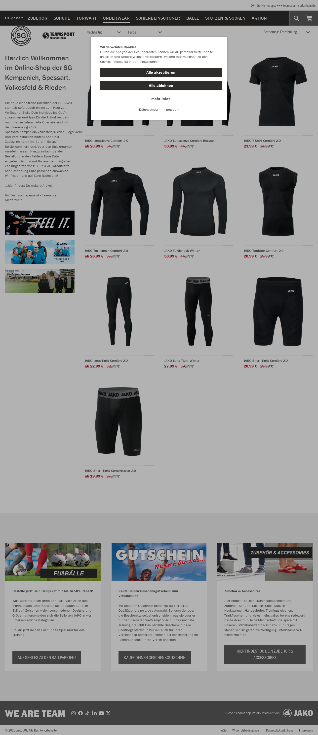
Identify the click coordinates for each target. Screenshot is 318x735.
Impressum (170, 109)
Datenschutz (148, 109)
